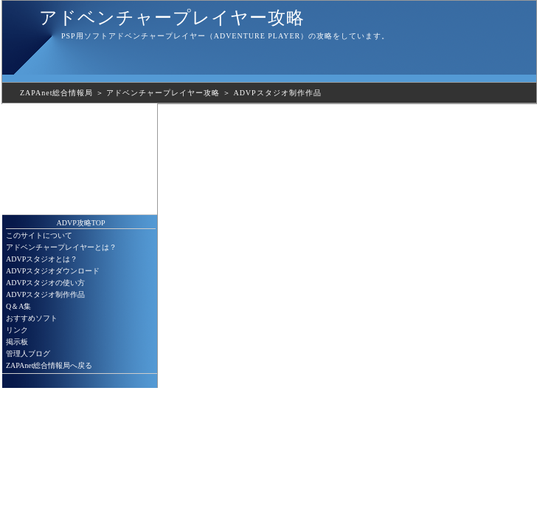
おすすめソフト (32, 318)
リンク (17, 330)
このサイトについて (39, 235)
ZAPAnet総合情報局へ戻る (49, 365)
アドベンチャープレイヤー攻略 (172, 17)
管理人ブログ (28, 353)
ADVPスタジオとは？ (41, 259)
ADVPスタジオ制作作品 (277, 93)
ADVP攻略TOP (81, 223)
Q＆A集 (18, 306)
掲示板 (17, 342)
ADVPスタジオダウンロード (53, 271)
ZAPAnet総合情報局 (56, 93)
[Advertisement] (79, 158)
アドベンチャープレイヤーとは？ (61, 247)
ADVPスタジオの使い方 (45, 283)
